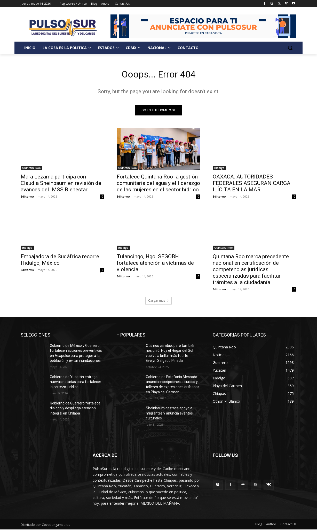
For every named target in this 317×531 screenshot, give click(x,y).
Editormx (27, 198)
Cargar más (158, 302)
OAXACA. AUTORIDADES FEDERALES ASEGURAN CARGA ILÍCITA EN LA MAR (251, 184)
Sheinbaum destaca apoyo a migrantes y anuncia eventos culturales (169, 415)
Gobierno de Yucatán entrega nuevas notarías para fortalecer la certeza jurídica (75, 383)
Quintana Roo (31, 169)
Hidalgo (219, 169)
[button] (290, 48)
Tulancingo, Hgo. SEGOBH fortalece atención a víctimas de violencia (155, 264)
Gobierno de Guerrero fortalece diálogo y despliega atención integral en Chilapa (75, 410)
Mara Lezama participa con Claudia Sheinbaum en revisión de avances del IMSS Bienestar (61, 184)
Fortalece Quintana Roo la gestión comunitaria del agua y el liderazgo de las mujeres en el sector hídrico (158, 184)
